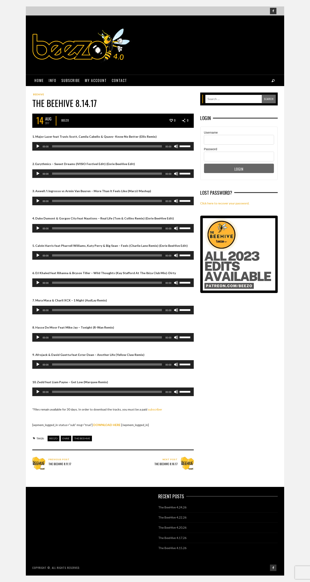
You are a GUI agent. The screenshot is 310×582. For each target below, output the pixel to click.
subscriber (155, 409)
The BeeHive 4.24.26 (172, 507)
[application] (113, 146)
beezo (53, 438)
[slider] (107, 146)
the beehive (82, 438)
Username (211, 132)
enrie (66, 438)
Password (210, 149)
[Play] (38, 146)
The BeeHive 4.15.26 (172, 548)
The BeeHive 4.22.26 (172, 517)
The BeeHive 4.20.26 (172, 527)
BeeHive (38, 94)
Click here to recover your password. (224, 203)
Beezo (65, 120)
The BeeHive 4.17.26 (172, 538)
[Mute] (176, 146)
